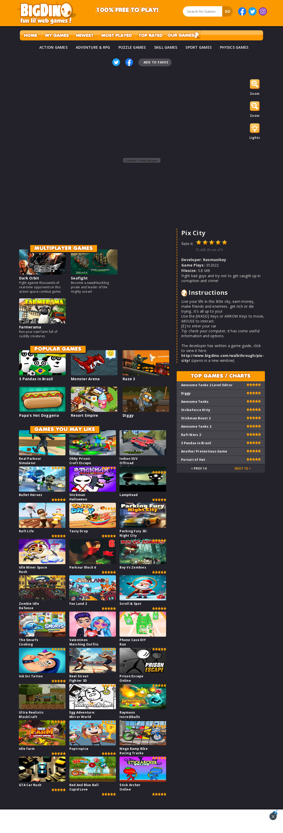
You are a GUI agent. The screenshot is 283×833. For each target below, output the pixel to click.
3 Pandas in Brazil (36, 378)
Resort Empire (84, 415)
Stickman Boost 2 (196, 418)
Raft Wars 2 (191, 435)
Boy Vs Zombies (133, 567)
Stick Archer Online (130, 787)
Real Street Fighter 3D (79, 678)
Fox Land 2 (78, 603)
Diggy (128, 415)
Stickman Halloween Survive (78, 499)
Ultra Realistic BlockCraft (31, 714)
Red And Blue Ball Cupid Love (84, 787)
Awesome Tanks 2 (196, 426)
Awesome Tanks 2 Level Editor (207, 385)
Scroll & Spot (130, 603)
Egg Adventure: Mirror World (82, 714)
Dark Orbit (29, 278)
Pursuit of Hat (193, 459)
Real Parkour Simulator (30, 460)
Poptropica (78, 748)
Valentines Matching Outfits (84, 642)
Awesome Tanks (194, 401)
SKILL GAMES (165, 47)
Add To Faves (156, 62)
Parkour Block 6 (82, 567)
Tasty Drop (78, 531)
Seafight (79, 278)
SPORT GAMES (198, 47)
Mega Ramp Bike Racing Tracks (134, 750)
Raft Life (26, 531)
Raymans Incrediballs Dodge (130, 716)
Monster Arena (85, 378)
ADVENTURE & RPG (93, 47)
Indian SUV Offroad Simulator (129, 463)
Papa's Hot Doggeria (39, 415)
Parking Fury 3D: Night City (133, 533)
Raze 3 (129, 378)
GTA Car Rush (30, 785)
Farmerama (30, 327)
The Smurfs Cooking (29, 642)
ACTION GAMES (53, 47)
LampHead (129, 495)
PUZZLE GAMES (132, 47)
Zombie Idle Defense (29, 605)
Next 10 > (243, 468)
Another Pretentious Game (204, 451)
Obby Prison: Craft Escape (80, 460)
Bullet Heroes (30, 495)
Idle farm (27, 748)
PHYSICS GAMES (234, 47)
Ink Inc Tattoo (31, 676)
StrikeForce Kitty (195, 410)
